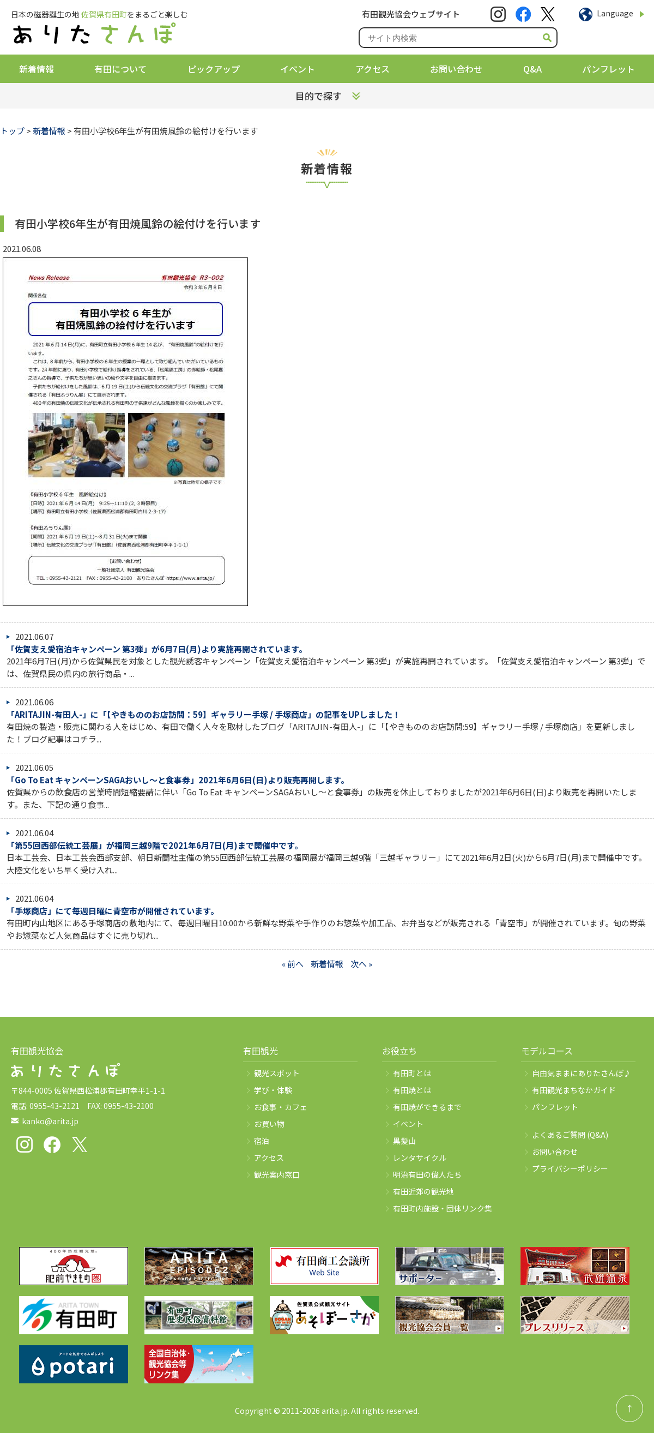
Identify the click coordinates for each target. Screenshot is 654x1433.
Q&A (532, 68)
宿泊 (261, 1140)
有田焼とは (412, 1089)
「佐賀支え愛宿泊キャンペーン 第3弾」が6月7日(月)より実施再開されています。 (157, 649)
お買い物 (269, 1123)
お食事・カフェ (280, 1106)
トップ (12, 130)
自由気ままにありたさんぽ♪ (581, 1073)
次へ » (361, 963)
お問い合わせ (456, 68)
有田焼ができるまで (427, 1106)
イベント (297, 68)
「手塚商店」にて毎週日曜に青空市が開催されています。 (113, 910)
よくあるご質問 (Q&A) (570, 1134)
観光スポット (277, 1073)
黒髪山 (404, 1140)
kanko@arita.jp (50, 1121)
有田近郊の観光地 (423, 1191)
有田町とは (412, 1073)
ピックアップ (213, 68)
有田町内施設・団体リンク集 (442, 1208)
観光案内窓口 (277, 1174)
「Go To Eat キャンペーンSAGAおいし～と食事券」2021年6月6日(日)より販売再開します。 (178, 780)
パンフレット (608, 68)
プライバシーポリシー (570, 1168)
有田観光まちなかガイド (574, 1089)
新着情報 (36, 68)
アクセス (372, 68)
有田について (120, 68)
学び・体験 (273, 1089)
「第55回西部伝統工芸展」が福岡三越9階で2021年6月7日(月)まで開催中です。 (154, 845)
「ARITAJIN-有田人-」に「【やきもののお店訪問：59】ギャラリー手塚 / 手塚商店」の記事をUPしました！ (204, 714)
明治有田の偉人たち (427, 1174)
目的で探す (318, 96)
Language (615, 13)
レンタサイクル (419, 1157)
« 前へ (293, 963)
